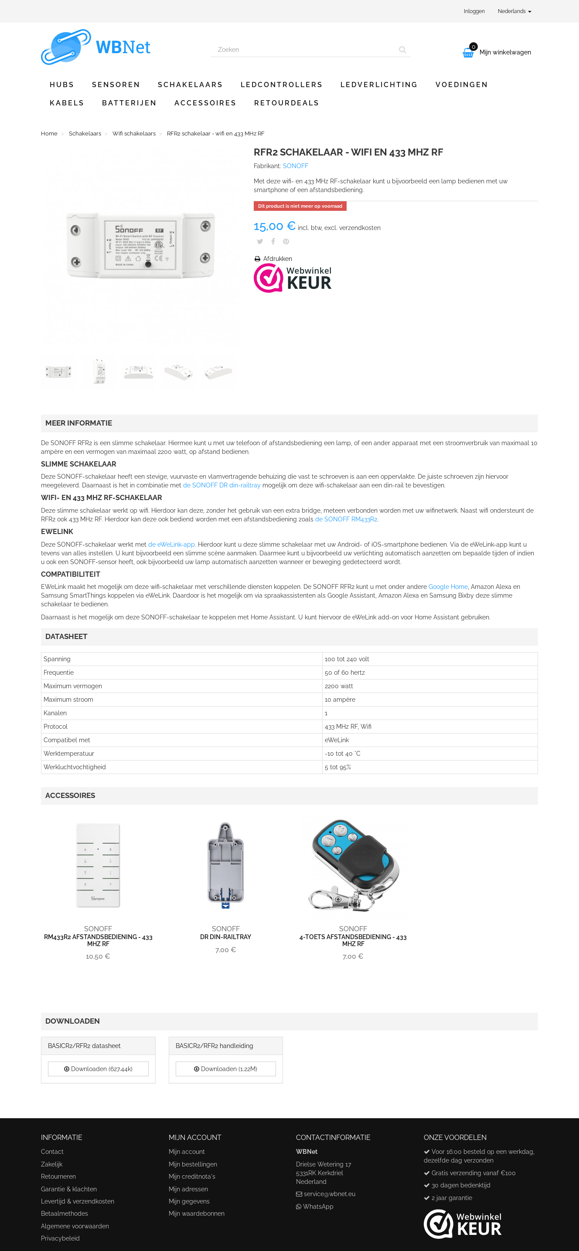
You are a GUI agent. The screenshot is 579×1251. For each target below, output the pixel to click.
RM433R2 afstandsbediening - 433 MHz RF (98, 940)
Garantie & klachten (69, 1189)
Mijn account (187, 1151)
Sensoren (116, 85)
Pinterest (286, 241)
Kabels (67, 103)
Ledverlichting (379, 85)
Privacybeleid (60, 1238)
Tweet (260, 241)
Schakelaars (190, 85)
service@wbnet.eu (329, 1193)
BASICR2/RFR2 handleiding (214, 1045)
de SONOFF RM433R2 (346, 519)
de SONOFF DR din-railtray (222, 485)
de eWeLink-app (171, 544)
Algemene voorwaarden (75, 1226)
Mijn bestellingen (193, 1164)
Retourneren (58, 1176)
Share (273, 241)
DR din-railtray (225, 936)
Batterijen (129, 103)
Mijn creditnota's (192, 1176)
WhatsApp (318, 1206)
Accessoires (205, 103)
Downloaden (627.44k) (98, 1068)
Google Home (448, 586)
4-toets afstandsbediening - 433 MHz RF (353, 940)
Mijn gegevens (189, 1201)
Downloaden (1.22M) (225, 1068)
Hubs (62, 85)
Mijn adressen (188, 1189)
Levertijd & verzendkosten (77, 1201)
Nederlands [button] (514, 11)
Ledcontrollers (282, 85)
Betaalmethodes (64, 1213)
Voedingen (462, 85)
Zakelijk (51, 1164)
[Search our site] (303, 49)
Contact (52, 1151)
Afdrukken (273, 258)
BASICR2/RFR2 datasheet (84, 1045)
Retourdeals (287, 103)
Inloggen (474, 11)
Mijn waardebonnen (197, 1213)
